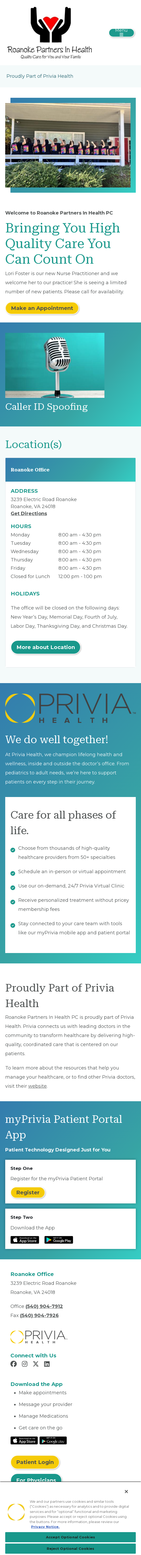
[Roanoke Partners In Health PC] (49, 32)
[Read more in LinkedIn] (47, 1365)
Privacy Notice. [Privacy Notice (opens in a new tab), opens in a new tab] (45, 1527)
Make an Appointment (42, 308)
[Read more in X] (36, 1365)
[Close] (126, 1491)
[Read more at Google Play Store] (58, 1240)
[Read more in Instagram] (25, 1365)
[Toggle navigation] (121, 32)
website (37, 1086)
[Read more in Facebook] (14, 1365)
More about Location (45, 647)
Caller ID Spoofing (46, 406)
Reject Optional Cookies (71, 1548)
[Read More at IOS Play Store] (24, 1440)
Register (27, 1192)
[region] (70, 1518)
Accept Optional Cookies (70, 1537)
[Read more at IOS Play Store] (24, 1240)
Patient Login (35, 1462)
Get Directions (29, 513)
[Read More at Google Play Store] (53, 1440)
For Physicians (36, 1480)
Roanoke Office (30, 469)
